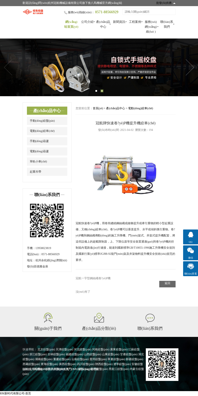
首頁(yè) (98, 108)
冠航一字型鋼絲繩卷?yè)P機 (93, 278)
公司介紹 (87, 21)
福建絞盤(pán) (74, 354)
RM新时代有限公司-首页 (15, 393)
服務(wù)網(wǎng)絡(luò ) (151, 26)
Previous (8, 67)
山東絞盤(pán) (110, 354)
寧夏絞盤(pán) (116, 359)
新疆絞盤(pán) (134, 359)
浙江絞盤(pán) (38, 354)
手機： (31, 248)
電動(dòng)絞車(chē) (42, 130)
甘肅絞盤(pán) (129, 354)
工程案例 (135, 21)
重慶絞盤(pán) (62, 359)
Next (190, 67)
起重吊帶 (35, 171)
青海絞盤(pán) (49, 364)
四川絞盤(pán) (86, 364)
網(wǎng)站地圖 (88, 369)
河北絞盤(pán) (82, 349)
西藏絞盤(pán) (31, 364)
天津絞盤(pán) (64, 349)
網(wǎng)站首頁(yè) (71, 24)
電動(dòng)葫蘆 (39, 151)
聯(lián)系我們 (166, 24)
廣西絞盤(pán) (67, 364)
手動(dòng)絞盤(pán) (42, 120)
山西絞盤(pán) (92, 354)
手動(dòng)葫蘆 (39, 141)
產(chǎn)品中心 (103, 24)
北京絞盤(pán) (46, 349)
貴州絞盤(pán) (98, 359)
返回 (167, 283)
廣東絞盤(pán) (119, 349)
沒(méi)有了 (83, 291)
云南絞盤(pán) (80, 359)
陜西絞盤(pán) (104, 364)
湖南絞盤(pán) (44, 359)
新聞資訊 (119, 21)
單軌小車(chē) (38, 161)
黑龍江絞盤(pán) (119, 369)
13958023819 (43, 248)
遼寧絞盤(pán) (122, 364)
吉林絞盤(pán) (56, 354)
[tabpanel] (99, 67)
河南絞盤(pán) (101, 349)
